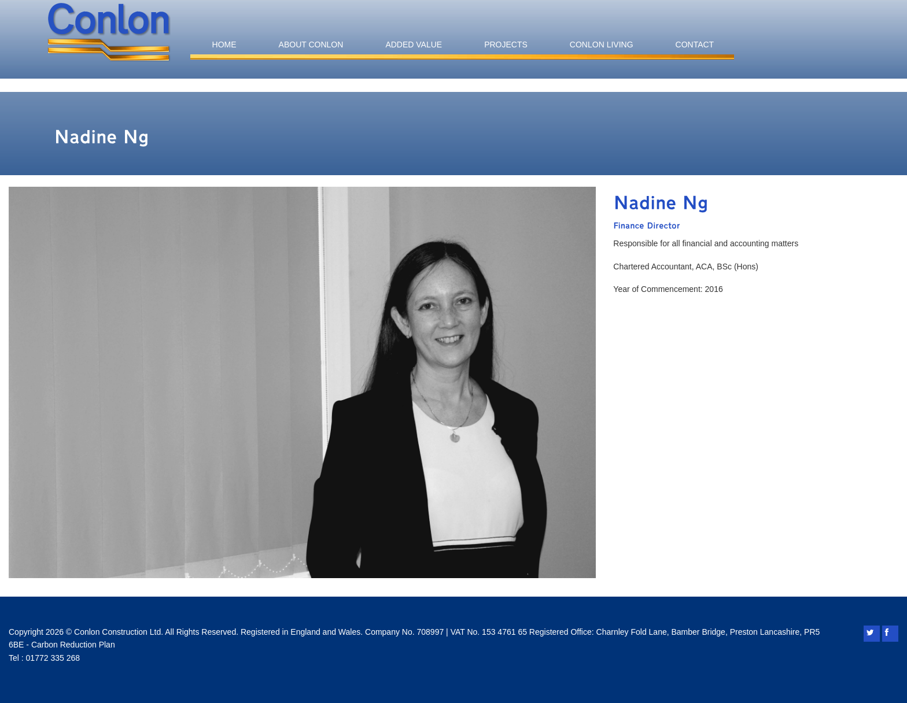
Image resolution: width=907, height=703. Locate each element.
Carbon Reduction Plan (73, 644)
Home (224, 44)
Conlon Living (601, 44)
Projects (506, 44)
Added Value (413, 44)
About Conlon (311, 44)
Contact (695, 44)
